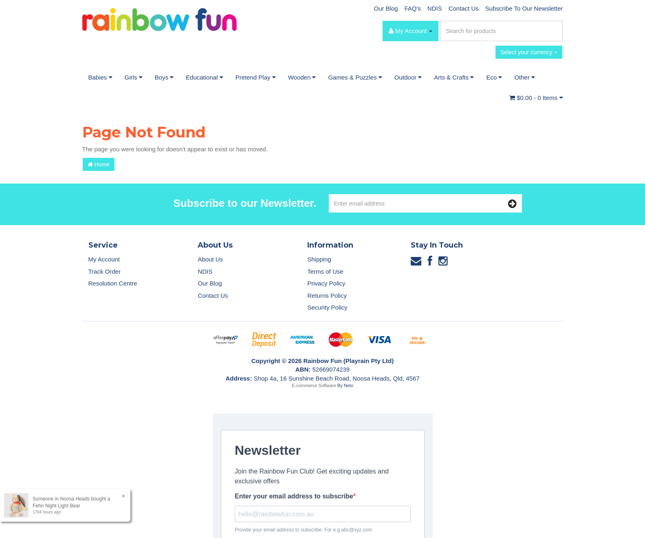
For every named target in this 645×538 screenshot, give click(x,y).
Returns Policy (327, 295)
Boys (164, 77)
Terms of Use (325, 271)
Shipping (319, 259)
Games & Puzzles (355, 77)
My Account (104, 259)
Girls (134, 77)
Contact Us (464, 8)
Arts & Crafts (454, 77)
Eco (494, 77)
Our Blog (386, 8)
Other (524, 77)
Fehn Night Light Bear (56, 506)
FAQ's (412, 8)
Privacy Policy (326, 283)
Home (99, 164)
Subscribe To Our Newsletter (524, 8)
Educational (204, 77)
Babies (100, 77)
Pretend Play (256, 77)
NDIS (434, 8)
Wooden (302, 77)
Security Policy (327, 307)
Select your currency (529, 52)
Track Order (104, 271)
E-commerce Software (314, 385)
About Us (210, 259)
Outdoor (408, 77)
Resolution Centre (112, 283)
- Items (536, 97)
